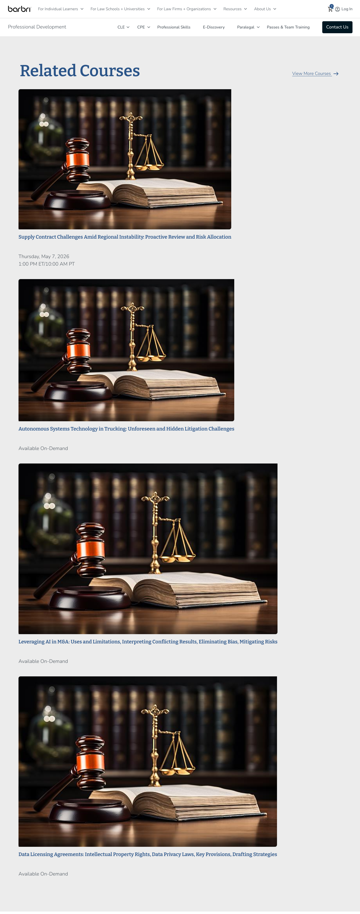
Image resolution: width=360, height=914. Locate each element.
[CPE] (149, 27)
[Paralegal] (258, 27)
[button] (331, 9)
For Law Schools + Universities (117, 9)
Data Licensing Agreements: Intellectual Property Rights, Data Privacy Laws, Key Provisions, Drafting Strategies (147, 855)
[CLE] (128, 27)
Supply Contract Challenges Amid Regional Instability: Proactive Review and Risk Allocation (124, 237)
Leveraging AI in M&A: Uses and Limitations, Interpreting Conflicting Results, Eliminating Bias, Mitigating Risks (148, 642)
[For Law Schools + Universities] (149, 9)
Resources (233, 9)
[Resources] (245, 9)
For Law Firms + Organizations (184, 9)
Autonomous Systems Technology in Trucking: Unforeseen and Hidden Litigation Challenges (126, 429)
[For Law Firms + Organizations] (215, 9)
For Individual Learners (58, 9)
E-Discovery (214, 27)
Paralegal (245, 27)
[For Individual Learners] (82, 9)
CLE (121, 27)
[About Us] (275, 9)
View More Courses (316, 74)
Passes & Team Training (288, 27)
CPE (141, 27)
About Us (262, 9)
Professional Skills (173, 27)
